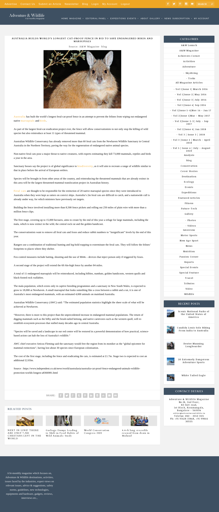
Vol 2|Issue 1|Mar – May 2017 (191, 106)
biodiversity (85, 156)
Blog (85, 4)
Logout (125, 4)
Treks (191, 69)
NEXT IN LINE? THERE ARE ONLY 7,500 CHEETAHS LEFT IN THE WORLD (24, 425)
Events (131, 14)
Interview (189, 220)
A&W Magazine (189, 41)
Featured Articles (189, 188)
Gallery (155, 14)
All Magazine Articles (189, 73)
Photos (192, 211)
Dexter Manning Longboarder (194, 335)
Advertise (11, 4)
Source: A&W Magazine (84, 37)
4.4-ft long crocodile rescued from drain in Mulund (136, 424)
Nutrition (189, 242)
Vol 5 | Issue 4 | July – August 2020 (191, 140)
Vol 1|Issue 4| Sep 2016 (191, 95)
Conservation (189, 156)
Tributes (189, 274)
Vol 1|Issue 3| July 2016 (192, 90)
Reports (189, 252)
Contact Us (28, 4)
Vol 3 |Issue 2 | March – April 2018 (191, 132)
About (144, 14)
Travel (189, 268)
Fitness (189, 193)
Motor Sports (189, 226)
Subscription (181, 14)
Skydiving (192, 63)
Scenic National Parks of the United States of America (193, 305)
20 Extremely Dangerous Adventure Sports (193, 351)
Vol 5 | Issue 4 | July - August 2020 (194, 325)
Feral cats (20, 181)
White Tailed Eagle (194, 366)
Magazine (75, 14)
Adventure (189, 57)
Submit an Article (50, 4)
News (167, 14)
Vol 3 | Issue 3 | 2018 (192, 125)
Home (64, 14)
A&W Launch (189, 35)
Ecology (189, 172)
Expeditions (118, 14)
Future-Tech (189, 199)
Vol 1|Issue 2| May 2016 (192, 85)
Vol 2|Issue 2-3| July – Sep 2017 (192, 113)
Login (95, 4)
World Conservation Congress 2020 (96, 422)
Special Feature (189, 263)
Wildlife (189, 284)
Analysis (189, 145)
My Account (109, 4)
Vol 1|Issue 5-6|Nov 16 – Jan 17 (191, 101)
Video (189, 279)
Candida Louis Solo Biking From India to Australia (193, 320)
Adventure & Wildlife (36, 507)
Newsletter (72, 4)
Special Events (189, 258)
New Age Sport (189, 231)
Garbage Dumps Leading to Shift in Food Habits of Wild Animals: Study (62, 424)
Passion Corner (189, 247)
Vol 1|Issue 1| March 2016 (192, 79)
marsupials (28, 111)
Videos (192, 216)
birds (43, 111)
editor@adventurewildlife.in (189, 404)
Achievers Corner (189, 46)
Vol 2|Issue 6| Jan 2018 (191, 120)
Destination (189, 167)
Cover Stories (189, 161)
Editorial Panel (96, 14)
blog (104, 37)
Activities (189, 52)
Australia (20, 107)
